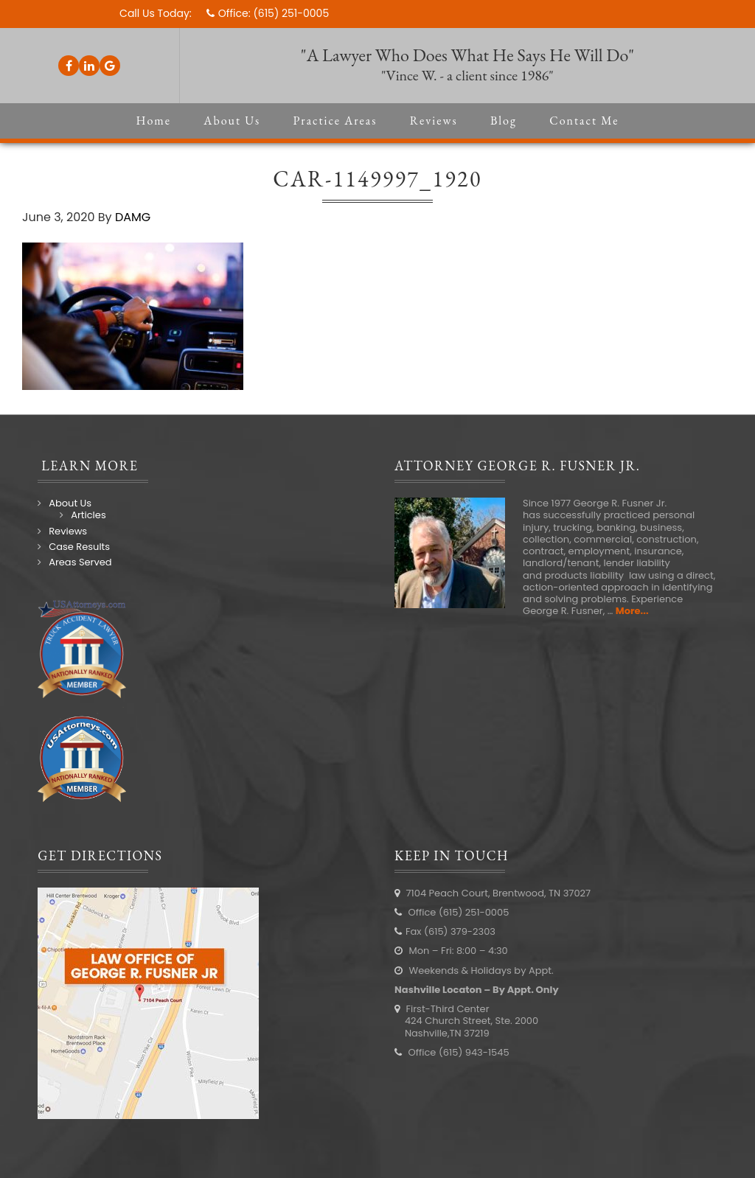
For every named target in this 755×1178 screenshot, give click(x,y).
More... (632, 611)
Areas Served (80, 562)
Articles (88, 515)
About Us (70, 503)
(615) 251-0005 (291, 13)
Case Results (79, 547)
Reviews (68, 531)
